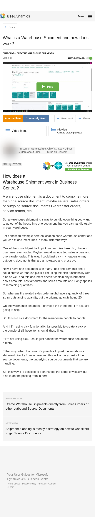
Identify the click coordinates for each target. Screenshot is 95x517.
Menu (81, 16)
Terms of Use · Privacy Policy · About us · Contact (31, 483)
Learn (11, 487)
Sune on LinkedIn (57, 151)
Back (9, 27)
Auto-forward (80, 58)
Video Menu (19, 130)
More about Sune (31, 151)
